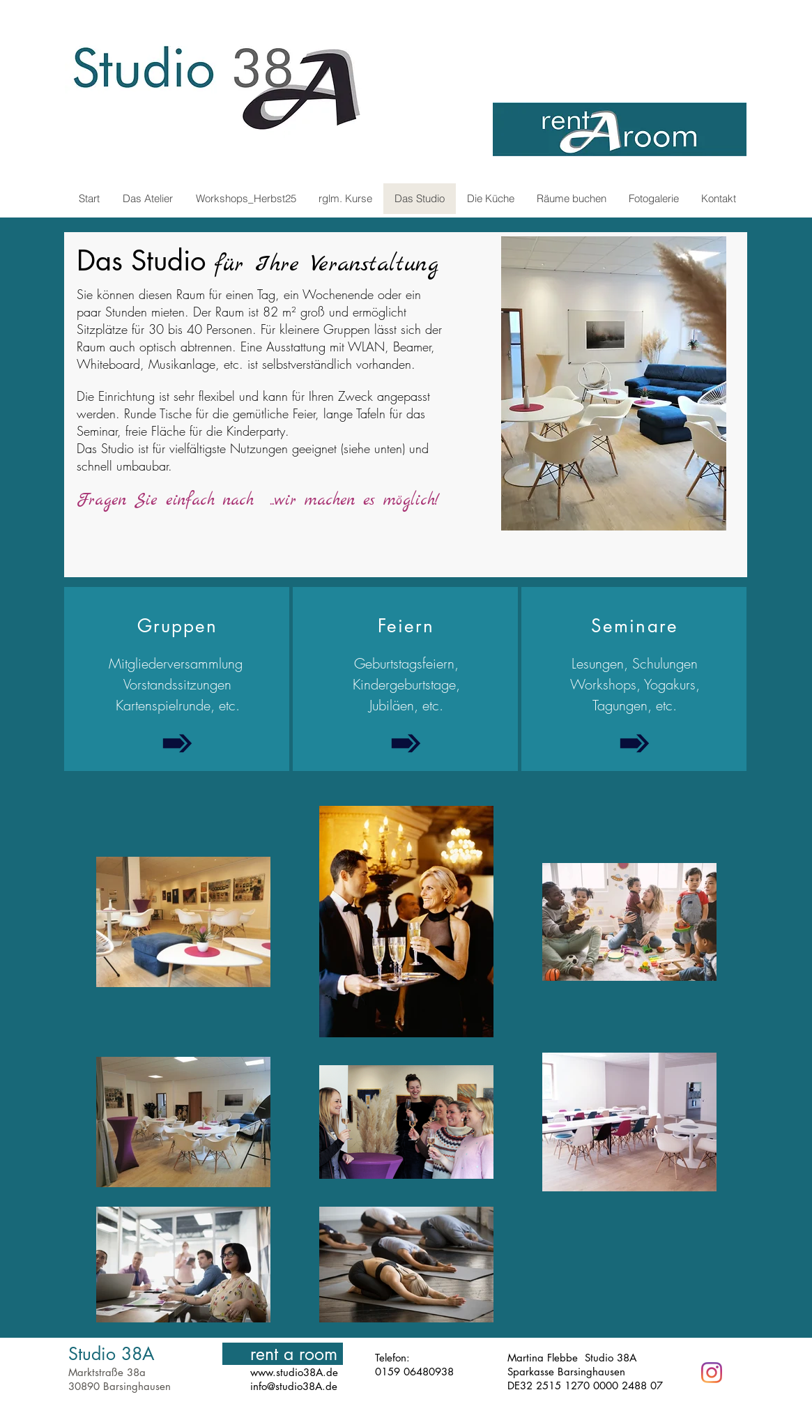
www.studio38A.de (294, 1372)
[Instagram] (711, 1372)
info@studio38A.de (293, 1386)
